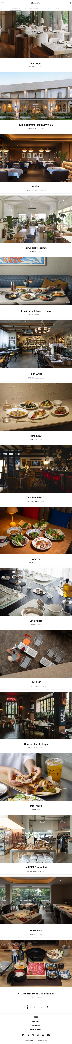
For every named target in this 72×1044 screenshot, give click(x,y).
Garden (40, 252)
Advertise (36, 1021)
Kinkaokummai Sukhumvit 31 (36, 125)
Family (42, 128)
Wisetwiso (36, 930)
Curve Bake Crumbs (36, 248)
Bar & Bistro (41, 501)
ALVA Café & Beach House (36, 311)
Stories (37, 8)
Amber (36, 186)
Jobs (36, 1017)
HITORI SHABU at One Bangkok (36, 993)
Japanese (39, 997)
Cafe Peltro (36, 621)
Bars (30, 8)
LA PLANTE (36, 374)
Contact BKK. (36, 1029)
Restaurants (15, 8)
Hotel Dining (39, 67)
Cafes (24, 8)
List (49, 8)
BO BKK (36, 682)
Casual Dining (38, 934)
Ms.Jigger (36, 63)
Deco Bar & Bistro (36, 497)
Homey (39, 624)
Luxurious (43, 190)
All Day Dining (40, 378)
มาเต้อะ (36, 559)
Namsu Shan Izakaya (36, 744)
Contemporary (38, 563)
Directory (57, 8)
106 (44, 1007)
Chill (40, 439)
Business (36, 1025)
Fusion (42, 315)
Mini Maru (36, 806)
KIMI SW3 (36, 436)
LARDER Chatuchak (36, 867)
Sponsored (68, 117)
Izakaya (41, 748)
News (44, 8)
